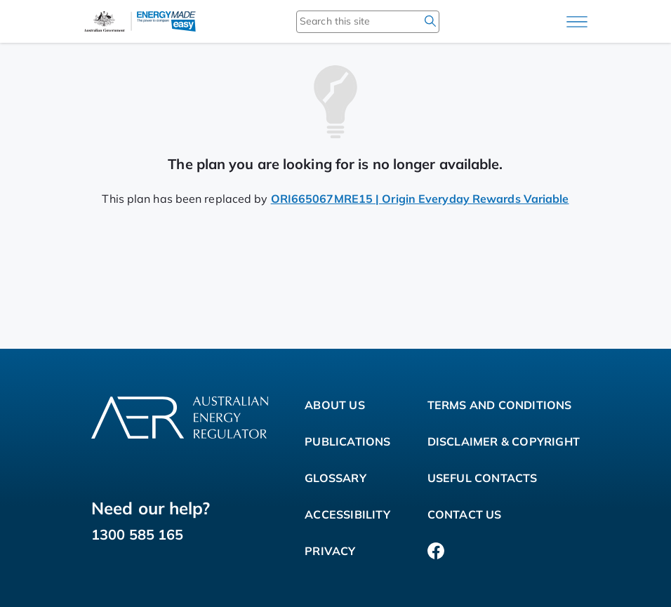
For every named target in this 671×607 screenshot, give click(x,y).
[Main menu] (577, 22)
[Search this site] (347, 21)
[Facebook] (435, 550)
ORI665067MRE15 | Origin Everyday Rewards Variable (420, 199)
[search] (430, 21)
